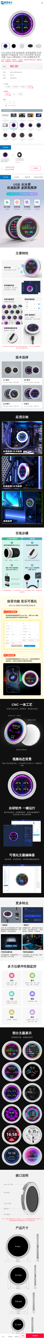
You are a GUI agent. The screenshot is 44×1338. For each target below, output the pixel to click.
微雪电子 (6, 2)
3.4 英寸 (23, 86)
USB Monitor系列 (8, 110)
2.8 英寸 (15, 86)
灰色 (20, 94)
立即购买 (35, 168)
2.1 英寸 (8, 86)
